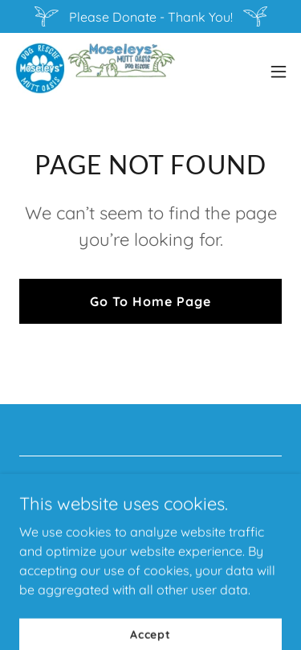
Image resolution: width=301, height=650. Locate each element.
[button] (278, 71)
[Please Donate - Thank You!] (150, 16)
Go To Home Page (150, 301)
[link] (94, 71)
